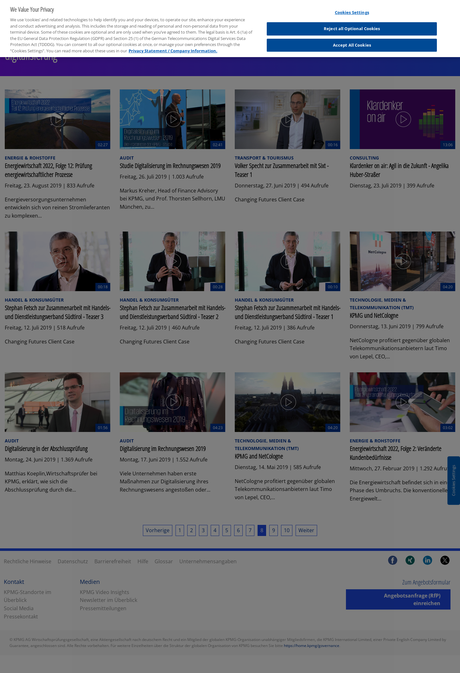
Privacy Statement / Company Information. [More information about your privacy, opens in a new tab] (173, 46)
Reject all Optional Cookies (352, 25)
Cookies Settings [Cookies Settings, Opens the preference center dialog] (352, 8)
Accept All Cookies (352, 41)
